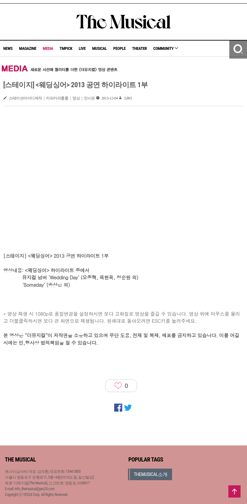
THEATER (139, 48)
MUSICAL (99, 48)
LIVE (82, 48)
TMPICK (65, 48)
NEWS (8, 48)
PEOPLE (119, 48)
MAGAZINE (27, 48)
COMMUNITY (165, 48)
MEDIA (48, 48)
